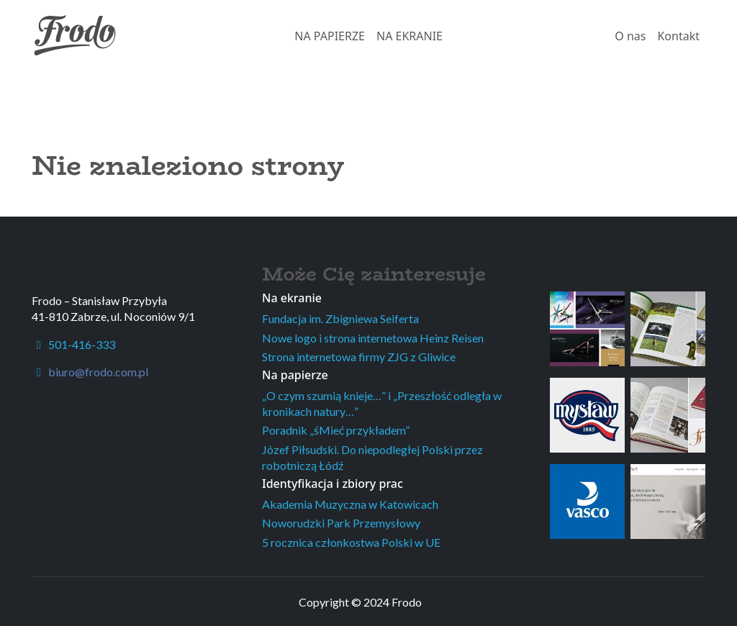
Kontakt (678, 36)
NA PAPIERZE (329, 36)
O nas (630, 36)
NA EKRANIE (409, 36)
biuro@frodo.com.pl (98, 371)
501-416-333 (73, 344)
